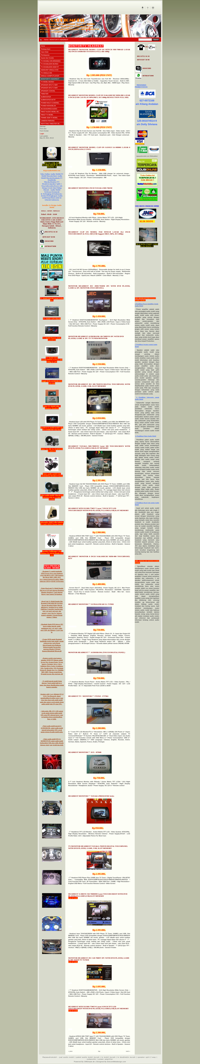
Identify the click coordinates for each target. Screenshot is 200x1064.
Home (46, 39)
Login (42, 133)
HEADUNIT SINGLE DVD (49, 70)
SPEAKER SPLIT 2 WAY (49, 85)
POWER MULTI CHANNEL (50, 103)
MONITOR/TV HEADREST (50, 79)
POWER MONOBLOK (48, 106)
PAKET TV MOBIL (47, 115)
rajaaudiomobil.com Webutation (147, 156)
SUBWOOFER (46, 97)
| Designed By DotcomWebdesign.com (110, 1061)
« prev (70, 1051)
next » (128, 1051)
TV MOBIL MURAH (47, 82)
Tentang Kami (45, 49)
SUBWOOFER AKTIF (48, 100)
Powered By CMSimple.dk (84, 1061)
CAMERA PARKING (48, 121)
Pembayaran (45, 55)
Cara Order (45, 52)
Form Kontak (44, 131)
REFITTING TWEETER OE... (51, 123)
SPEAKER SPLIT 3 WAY (49, 88)
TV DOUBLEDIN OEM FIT (50, 67)
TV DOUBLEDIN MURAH (49, 64)
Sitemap (42, 126)
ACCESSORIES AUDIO (49, 109)
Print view (43, 128)
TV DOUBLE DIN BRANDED (51, 61)
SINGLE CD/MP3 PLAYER (50, 76)
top (99, 1051)
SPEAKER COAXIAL (48, 91)
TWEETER (44, 94)
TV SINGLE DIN (46, 73)
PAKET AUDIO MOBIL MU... (50, 112)
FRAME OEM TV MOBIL (49, 117)
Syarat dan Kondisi (47, 58)
